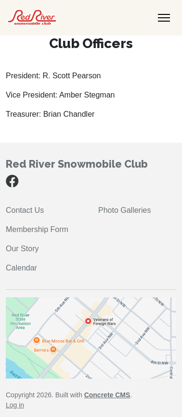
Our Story (22, 249)
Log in (15, 405)
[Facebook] (12, 183)
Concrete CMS (107, 395)
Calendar (21, 268)
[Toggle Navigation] (164, 18)
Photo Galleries (124, 210)
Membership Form (37, 229)
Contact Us (25, 210)
